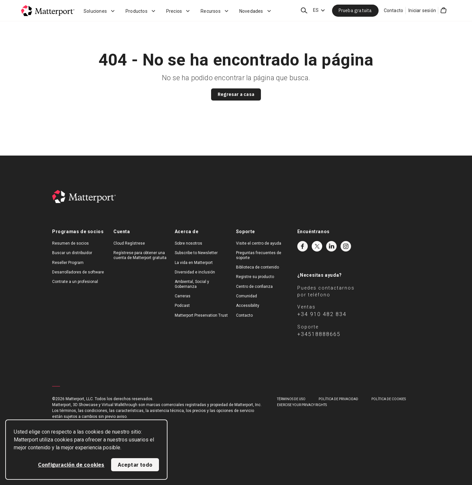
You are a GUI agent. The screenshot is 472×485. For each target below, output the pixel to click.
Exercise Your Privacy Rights (302, 405)
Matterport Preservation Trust (201, 315)
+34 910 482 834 (321, 314)
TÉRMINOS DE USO (291, 399)
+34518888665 (319, 334)
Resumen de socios (70, 243)
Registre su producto (255, 276)
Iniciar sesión (422, 10)
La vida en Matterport (194, 262)
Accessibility (247, 305)
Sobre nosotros (188, 243)
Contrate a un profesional (75, 281)
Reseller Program (68, 262)
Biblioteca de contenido (257, 267)
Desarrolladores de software (78, 272)
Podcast (182, 305)
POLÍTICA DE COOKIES (388, 399)
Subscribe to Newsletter (196, 253)
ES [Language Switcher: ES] (316, 10)
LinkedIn (331, 246)
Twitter (317, 246)
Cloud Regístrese (129, 243)
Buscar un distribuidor (72, 253)
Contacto (393, 10)
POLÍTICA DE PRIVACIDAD (338, 399)
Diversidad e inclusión (195, 272)
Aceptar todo (135, 464)
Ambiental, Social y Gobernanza (192, 284)
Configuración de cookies (71, 464)
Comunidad (246, 296)
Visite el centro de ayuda (258, 243)
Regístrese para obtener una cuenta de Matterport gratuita (140, 255)
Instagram (346, 246)
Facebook (302, 246)
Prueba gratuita (355, 10)
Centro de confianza (254, 286)
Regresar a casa (236, 94)
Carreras (182, 296)
